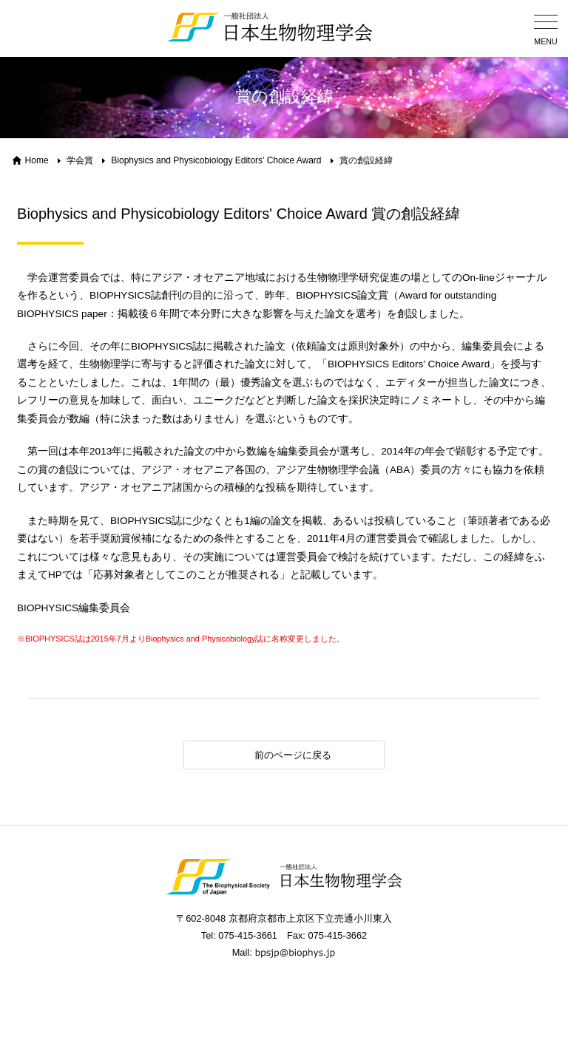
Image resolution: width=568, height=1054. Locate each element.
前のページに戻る (261, 755)
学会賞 (80, 160)
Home (37, 160)
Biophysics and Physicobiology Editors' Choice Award (216, 160)
